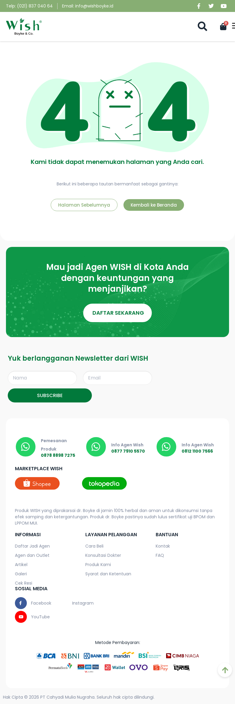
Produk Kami (98, 565)
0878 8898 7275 (58, 455)
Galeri (21, 574)
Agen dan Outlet (32, 556)
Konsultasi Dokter (103, 556)
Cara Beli (94, 546)
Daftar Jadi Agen (32, 546)
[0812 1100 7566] (166, 447)
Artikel (21, 565)
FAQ (160, 556)
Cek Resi (23, 583)
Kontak (163, 546)
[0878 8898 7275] (25, 447)
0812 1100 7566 (197, 451)
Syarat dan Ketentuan (108, 574)
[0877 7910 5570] (96, 447)
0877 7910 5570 (128, 451)
